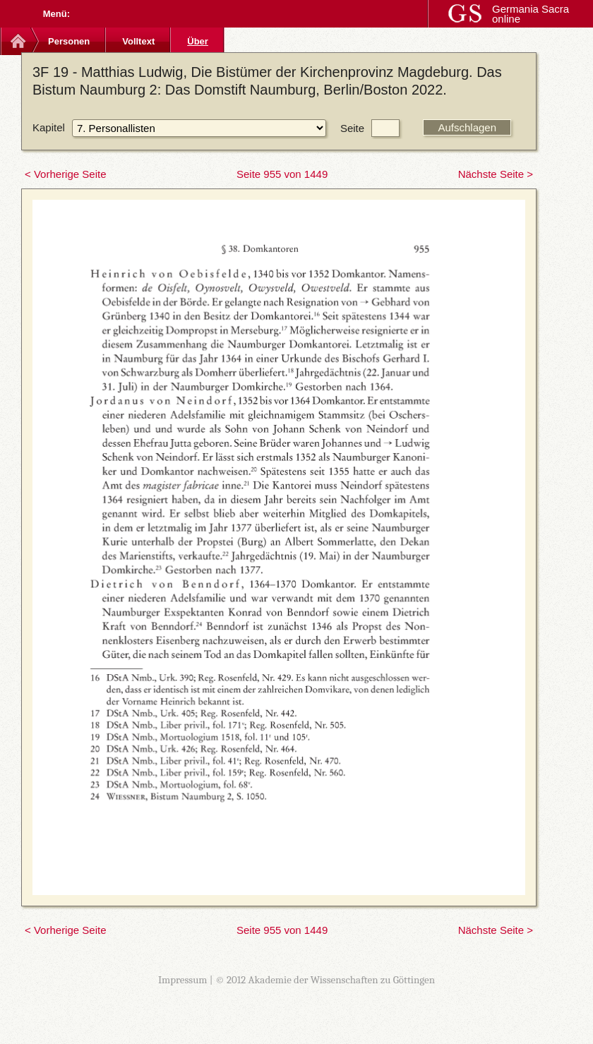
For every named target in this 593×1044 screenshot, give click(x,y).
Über (197, 41)
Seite (352, 128)
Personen (69, 41)
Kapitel (48, 127)
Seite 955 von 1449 (282, 174)
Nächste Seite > (495, 174)
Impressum (183, 979)
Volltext (138, 41)
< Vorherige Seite (66, 174)
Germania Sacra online (530, 14)
